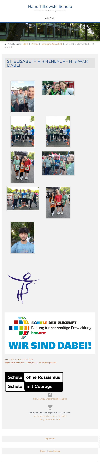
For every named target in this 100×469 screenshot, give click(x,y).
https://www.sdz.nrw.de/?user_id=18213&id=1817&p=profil (30, 362)
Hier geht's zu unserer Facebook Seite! (50, 399)
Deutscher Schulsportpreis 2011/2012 (50, 416)
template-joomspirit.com (99, 441)
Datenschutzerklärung (50, 451)
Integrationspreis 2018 (50, 419)
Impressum (50, 438)
